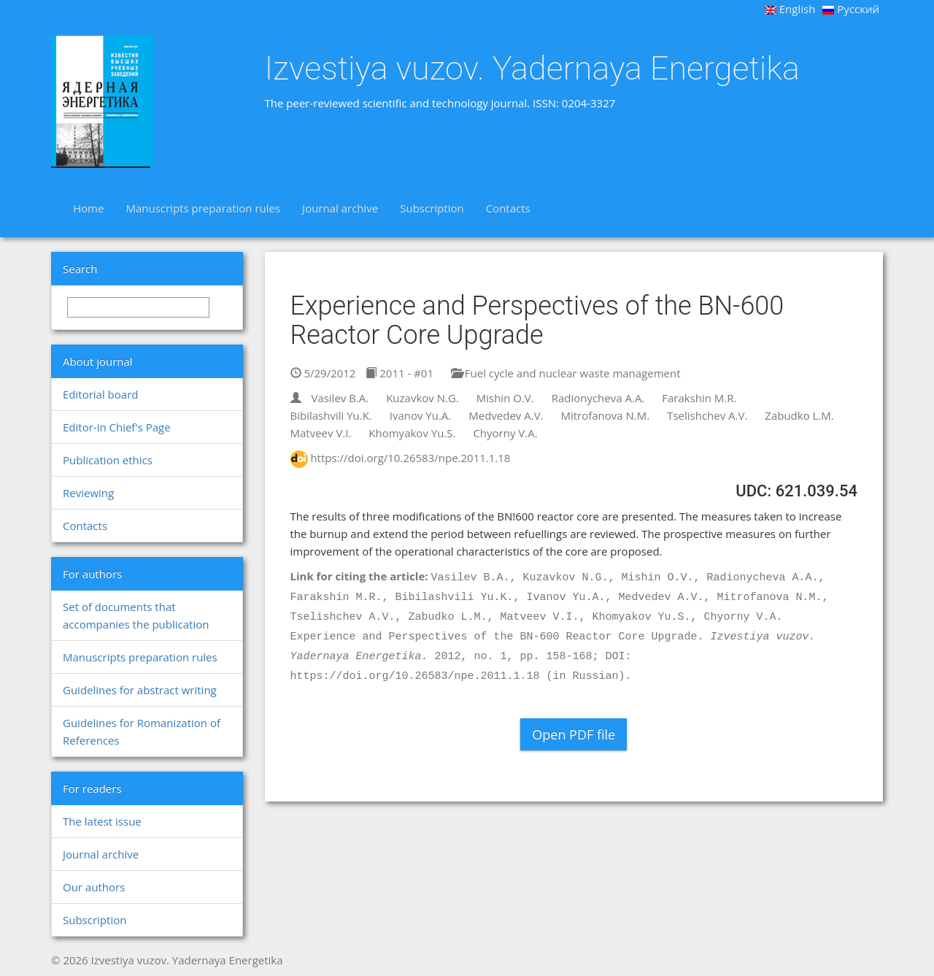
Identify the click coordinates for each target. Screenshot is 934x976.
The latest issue (102, 821)
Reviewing (88, 492)
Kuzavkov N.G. (422, 398)
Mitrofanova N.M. (604, 415)
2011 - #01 (399, 373)
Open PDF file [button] (573, 734)
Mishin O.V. (505, 398)
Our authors (94, 887)
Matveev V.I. (321, 433)
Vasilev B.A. (339, 398)
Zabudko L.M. (799, 415)
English (790, 8)
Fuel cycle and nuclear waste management (566, 373)
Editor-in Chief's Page (117, 427)
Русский (850, 8)
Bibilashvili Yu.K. (331, 415)
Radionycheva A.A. (598, 398)
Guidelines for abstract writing (140, 690)
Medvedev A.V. (505, 415)
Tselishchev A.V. (707, 415)
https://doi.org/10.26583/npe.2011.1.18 (410, 457)
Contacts (508, 208)
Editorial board (100, 394)
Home (88, 208)
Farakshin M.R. (699, 398)
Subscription (431, 208)
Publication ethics (108, 460)
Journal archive (340, 208)
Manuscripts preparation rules (203, 208)
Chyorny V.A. (505, 433)
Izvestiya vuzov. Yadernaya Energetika (532, 68)
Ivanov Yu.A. (421, 415)
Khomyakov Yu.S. (411, 433)
